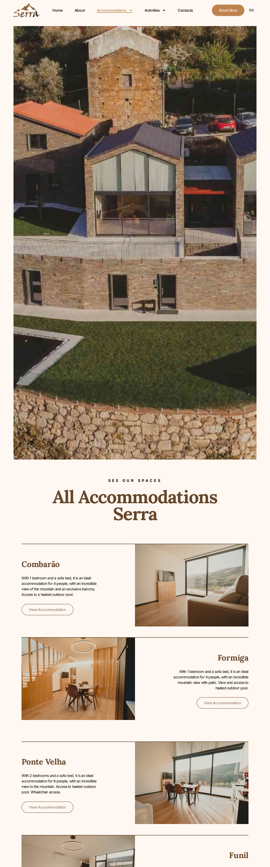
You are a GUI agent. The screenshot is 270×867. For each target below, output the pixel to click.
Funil (238, 855)
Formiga (233, 658)
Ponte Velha (44, 762)
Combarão (41, 564)
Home (57, 10)
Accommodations (115, 10)
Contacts (185, 10)
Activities (155, 10)
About (80, 10)
